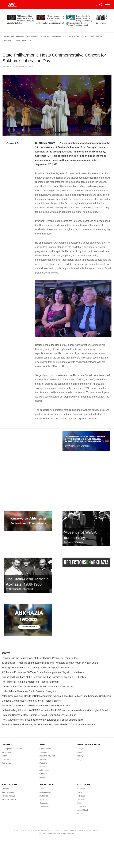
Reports (20, 36)
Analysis (80, 749)
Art (65, 36)
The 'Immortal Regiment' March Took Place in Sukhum (30, 682)
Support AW (44, 807)
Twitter (80, 792)
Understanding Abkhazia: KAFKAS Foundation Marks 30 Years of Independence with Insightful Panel (54, 710)
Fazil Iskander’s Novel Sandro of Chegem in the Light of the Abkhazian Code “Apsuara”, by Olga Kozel (80, 20)
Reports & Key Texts (47, 756)
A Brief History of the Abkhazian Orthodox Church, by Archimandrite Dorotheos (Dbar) (50, 19)
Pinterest (80, 814)
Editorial (9, 40)
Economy (45, 36)
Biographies (6, 763)
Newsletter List (45, 792)
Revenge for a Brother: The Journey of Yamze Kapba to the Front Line (38, 667)
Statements (32, 36)
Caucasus (74, 36)
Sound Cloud (82, 810)
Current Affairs (14, 143)
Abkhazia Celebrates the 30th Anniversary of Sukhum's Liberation (36, 705)
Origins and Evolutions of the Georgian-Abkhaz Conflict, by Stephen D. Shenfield (44, 677)
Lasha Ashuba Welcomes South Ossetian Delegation (29, 691)
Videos (65, 830)
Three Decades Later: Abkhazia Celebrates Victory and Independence (38, 686)
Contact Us (43, 803)
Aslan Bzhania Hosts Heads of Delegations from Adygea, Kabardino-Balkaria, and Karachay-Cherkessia (56, 696)
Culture (4, 756)
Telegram (81, 796)
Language (5, 759)
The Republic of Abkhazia (11, 749)
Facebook (81, 789)
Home (16, 830)
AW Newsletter (23, 40)
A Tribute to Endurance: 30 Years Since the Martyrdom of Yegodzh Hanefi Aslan (43, 672)
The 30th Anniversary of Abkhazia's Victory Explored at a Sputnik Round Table (42, 720)
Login (95, 4)
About (41, 789)
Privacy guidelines (40, 830)
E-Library (5, 789)
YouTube (80, 799)
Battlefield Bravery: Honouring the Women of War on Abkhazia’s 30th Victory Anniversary (48, 724)
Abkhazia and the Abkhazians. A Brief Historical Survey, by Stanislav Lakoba (20, 19)
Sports (84, 36)
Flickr (79, 803)
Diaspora (56, 36)
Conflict (80, 752)
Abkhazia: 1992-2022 (9, 799)
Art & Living (44, 770)
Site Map (42, 799)
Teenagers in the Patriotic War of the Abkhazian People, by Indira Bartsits (40, 658)
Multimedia (96, 36)
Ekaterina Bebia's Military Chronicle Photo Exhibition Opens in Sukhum (38, 715)
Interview (9, 36)
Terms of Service (26, 830)
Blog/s (79, 759)
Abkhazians (6, 752)
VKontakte (81, 807)
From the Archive (8, 796)
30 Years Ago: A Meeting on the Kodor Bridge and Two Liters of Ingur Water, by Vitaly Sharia (49, 663)
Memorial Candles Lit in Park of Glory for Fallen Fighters (31, 701)
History (80, 756)
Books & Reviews (8, 792)
